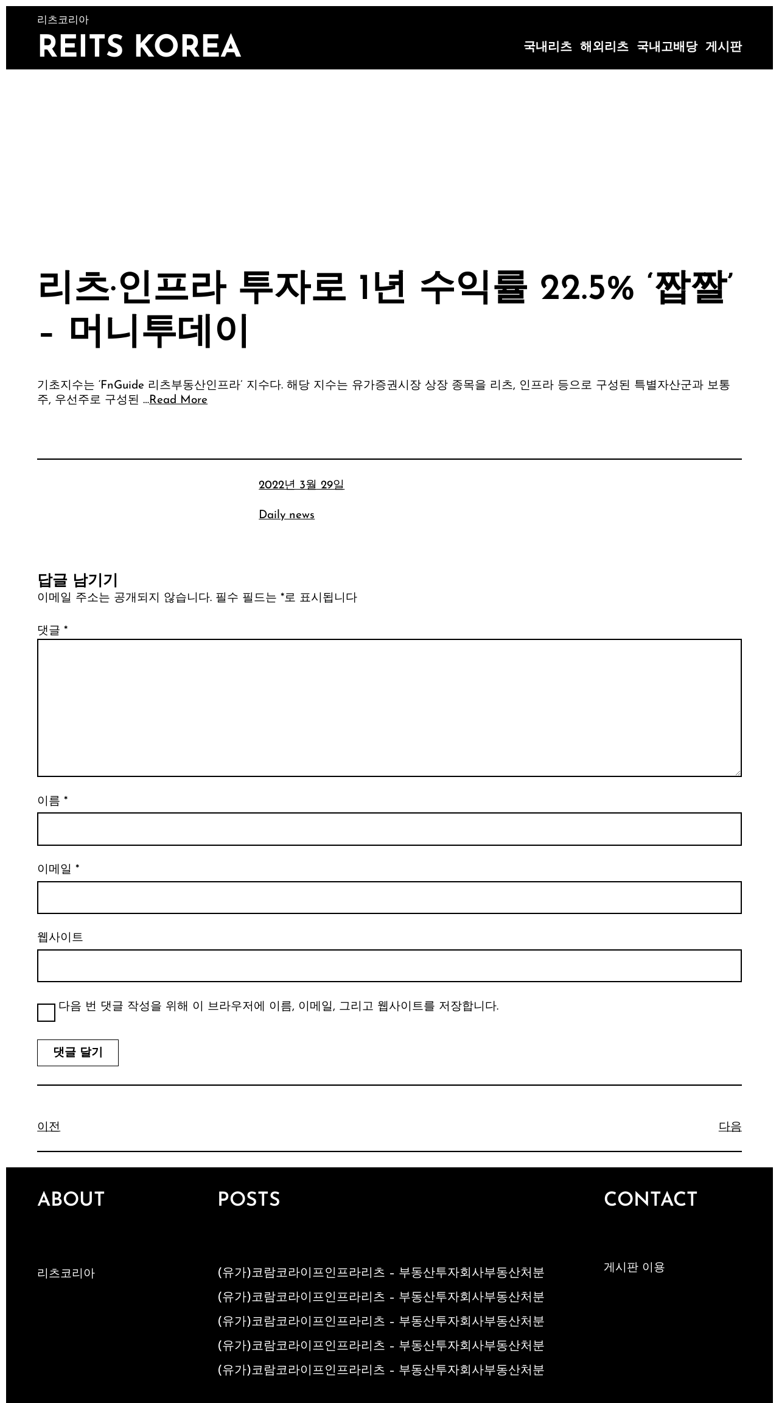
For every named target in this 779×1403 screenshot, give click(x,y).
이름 (52, 801)
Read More (178, 400)
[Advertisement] (389, 161)
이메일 (58, 870)
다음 (730, 1127)
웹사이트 (60, 938)
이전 (48, 1127)
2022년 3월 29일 (301, 485)
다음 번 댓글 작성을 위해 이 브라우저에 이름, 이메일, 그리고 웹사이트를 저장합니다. (278, 1007)
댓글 (52, 631)
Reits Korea (139, 49)
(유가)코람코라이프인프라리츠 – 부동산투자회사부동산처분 (381, 1273)
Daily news (287, 515)
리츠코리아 (66, 1274)
